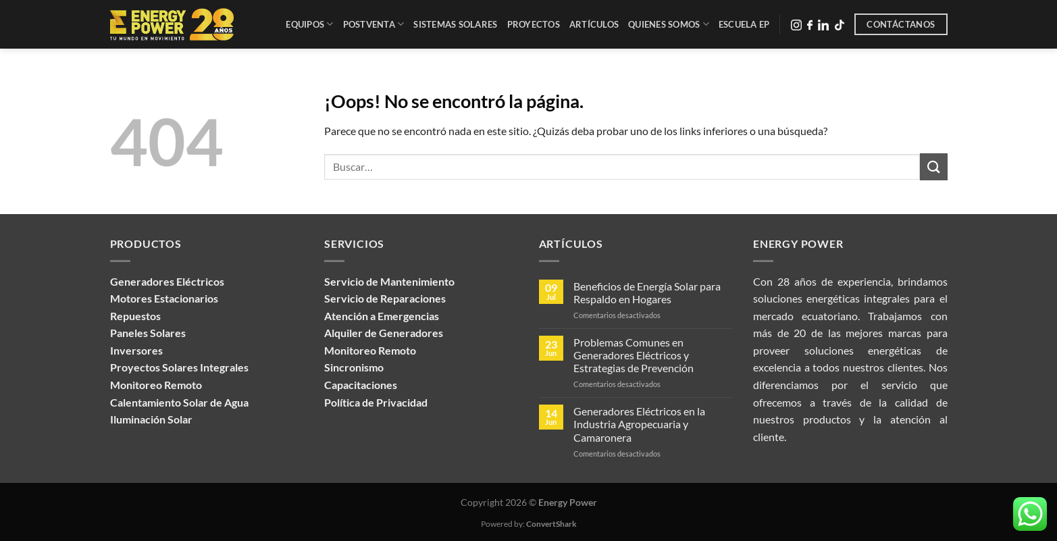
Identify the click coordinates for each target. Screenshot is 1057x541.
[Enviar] (933, 166)
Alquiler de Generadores (383, 332)
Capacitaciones (360, 384)
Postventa (374, 24)
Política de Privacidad (376, 402)
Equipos (309, 24)
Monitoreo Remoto (370, 350)
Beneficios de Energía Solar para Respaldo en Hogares (647, 292)
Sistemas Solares (455, 24)
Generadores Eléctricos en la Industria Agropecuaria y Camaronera (639, 424)
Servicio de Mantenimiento (389, 281)
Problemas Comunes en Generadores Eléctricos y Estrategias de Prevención (633, 355)
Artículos (594, 24)
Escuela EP (744, 24)
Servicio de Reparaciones (385, 298)
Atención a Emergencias (381, 315)
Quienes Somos (668, 24)
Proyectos (533, 24)
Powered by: (529, 523)
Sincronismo (354, 367)
